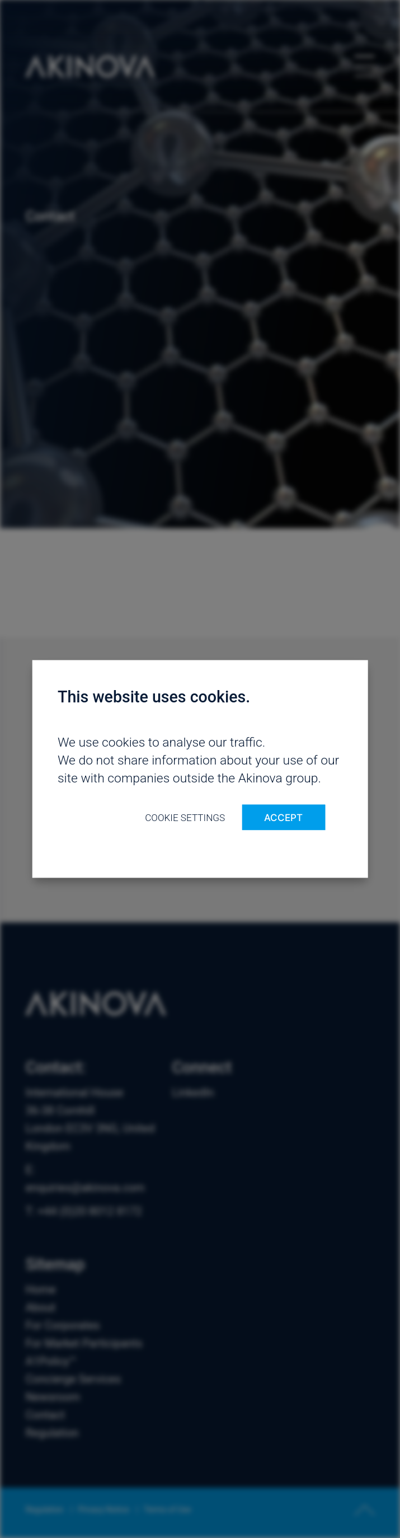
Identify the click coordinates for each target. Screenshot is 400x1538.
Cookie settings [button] (185, 817)
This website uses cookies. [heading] (154, 696)
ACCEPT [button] (283, 817)
